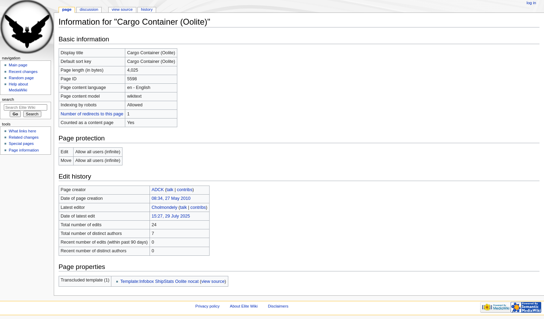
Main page (18, 65)
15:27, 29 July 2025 (171, 216)
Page (66, 9)
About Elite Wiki (244, 306)
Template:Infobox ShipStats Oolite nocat (159, 281)
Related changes (24, 137)
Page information (24, 150)
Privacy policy (207, 306)
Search (8, 99)
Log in (531, 3)
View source (122, 9)
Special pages (21, 143)
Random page (21, 78)
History (147, 9)
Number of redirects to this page (92, 114)
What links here (22, 131)
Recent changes (23, 71)
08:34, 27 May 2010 (171, 198)
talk (170, 189)
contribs (184, 189)
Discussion (89, 9)
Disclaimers (278, 306)
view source (212, 281)
